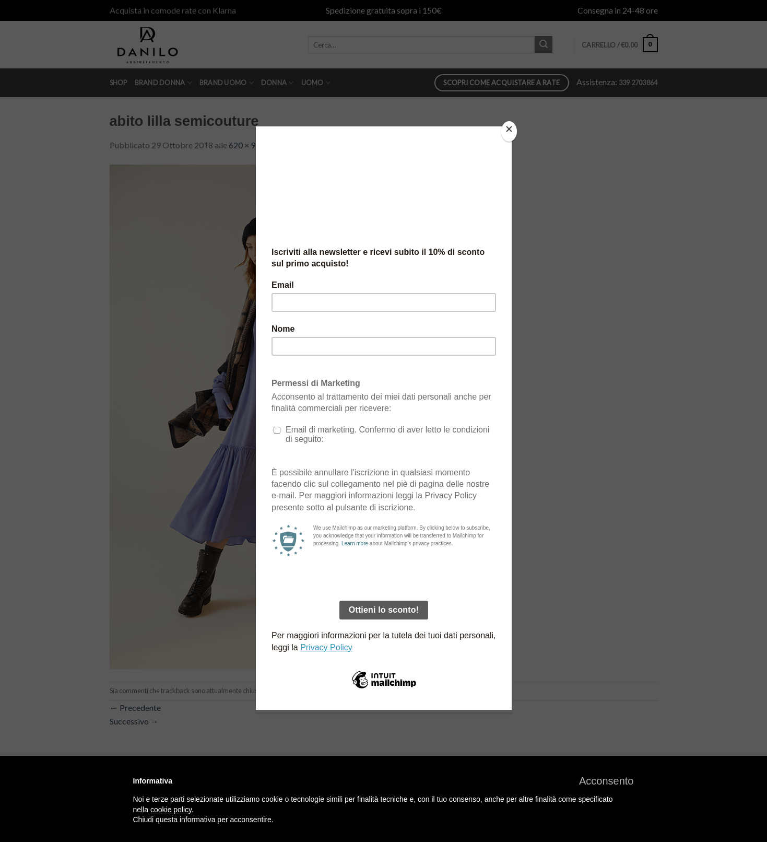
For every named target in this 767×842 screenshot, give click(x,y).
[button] (606, 781)
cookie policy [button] (171, 809)
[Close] (509, 131)
